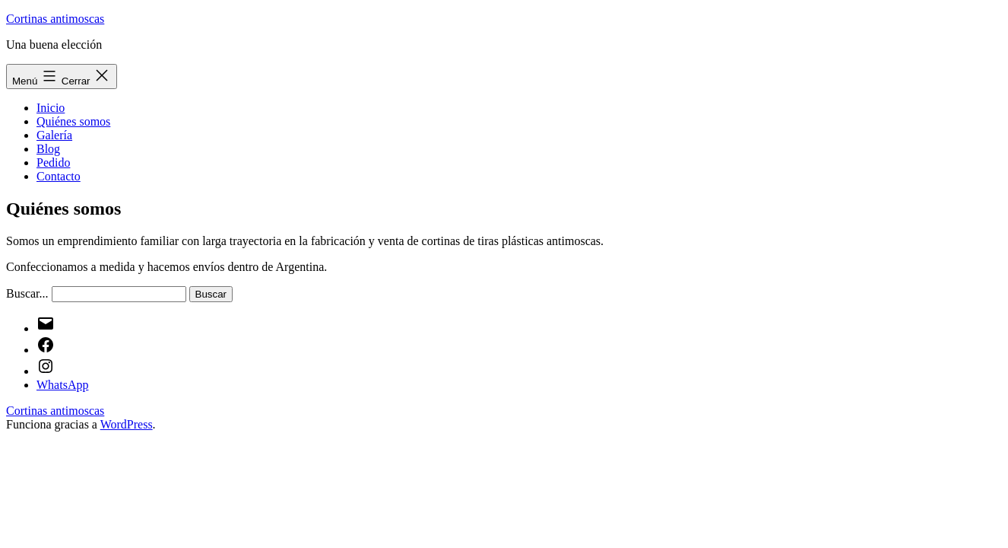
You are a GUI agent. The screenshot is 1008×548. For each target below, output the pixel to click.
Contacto (58, 176)
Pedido (53, 162)
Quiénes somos (73, 121)
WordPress (126, 424)
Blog (48, 148)
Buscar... (27, 293)
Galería (54, 135)
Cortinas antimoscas (55, 18)
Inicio (50, 107)
